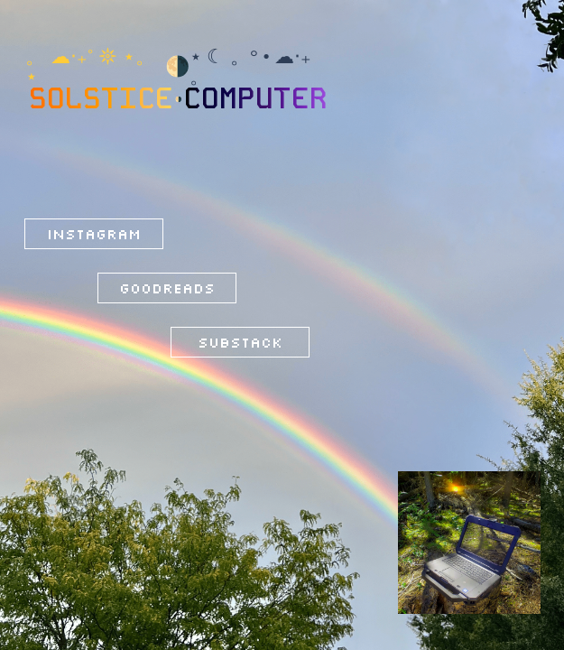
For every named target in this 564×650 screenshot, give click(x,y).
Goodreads (167, 288)
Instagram (94, 234)
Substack (240, 342)
